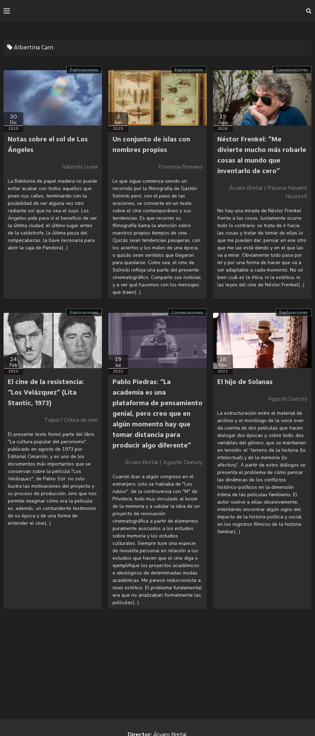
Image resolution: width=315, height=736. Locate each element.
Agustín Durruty (287, 399)
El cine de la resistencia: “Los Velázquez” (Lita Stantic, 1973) (46, 393)
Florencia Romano (180, 167)
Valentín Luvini (80, 167)
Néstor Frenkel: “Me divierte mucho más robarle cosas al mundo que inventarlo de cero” (261, 155)
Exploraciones (84, 70)
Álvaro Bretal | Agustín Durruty (163, 462)
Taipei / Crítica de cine (71, 420)
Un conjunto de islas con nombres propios (151, 145)
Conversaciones (292, 70)
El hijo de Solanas (245, 382)
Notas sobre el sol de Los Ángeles (48, 145)
